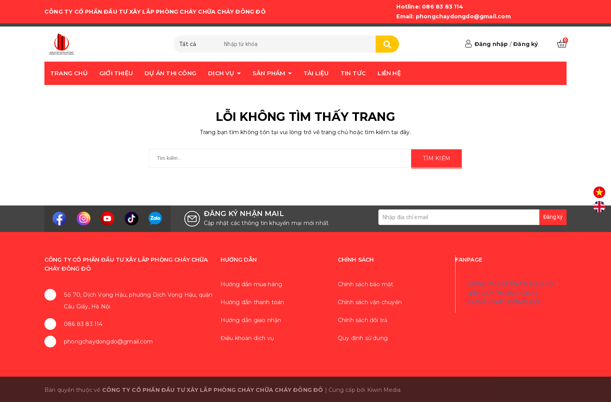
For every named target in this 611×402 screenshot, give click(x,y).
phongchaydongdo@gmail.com (108, 341)
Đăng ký (525, 44)
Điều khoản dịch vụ (247, 338)
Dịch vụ (222, 73)
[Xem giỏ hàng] (562, 44)
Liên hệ (389, 73)
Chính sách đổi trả (363, 320)
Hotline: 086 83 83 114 (429, 6)
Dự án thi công (170, 73)
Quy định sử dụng (363, 338)
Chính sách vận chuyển (370, 302)
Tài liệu (316, 73)
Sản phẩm (270, 73)
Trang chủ (69, 73)
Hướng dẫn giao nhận (251, 320)
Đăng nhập (491, 44)
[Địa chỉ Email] (472, 217)
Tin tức (353, 73)
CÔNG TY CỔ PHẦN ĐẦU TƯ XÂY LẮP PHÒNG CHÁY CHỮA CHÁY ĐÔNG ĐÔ (510, 293)
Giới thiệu (116, 73)
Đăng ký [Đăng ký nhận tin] (553, 217)
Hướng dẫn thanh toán (252, 302)
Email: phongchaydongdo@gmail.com (453, 16)
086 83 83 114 (83, 324)
